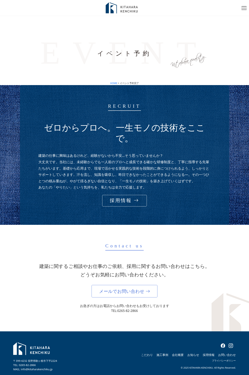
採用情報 (209, 355)
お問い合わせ (227, 355)
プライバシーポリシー (224, 360)
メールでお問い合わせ (124, 291)
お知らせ (193, 355)
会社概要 (178, 355)
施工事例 (162, 355)
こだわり (147, 355)
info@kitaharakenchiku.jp (36, 369)
